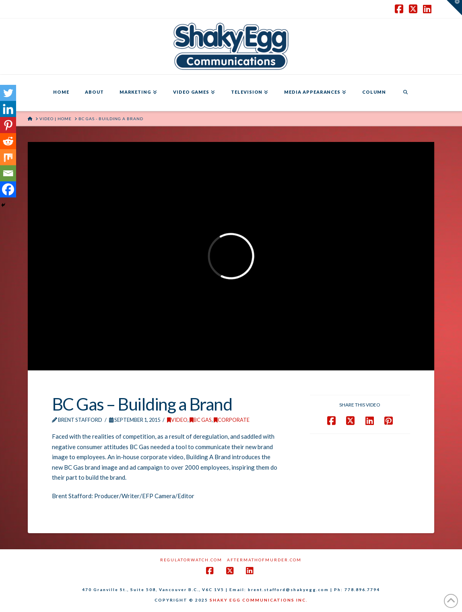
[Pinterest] (8, 125)
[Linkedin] (8, 109)
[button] (454, 7)
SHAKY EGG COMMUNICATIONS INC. (258, 600)
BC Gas (201, 420)
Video (177, 420)
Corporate (232, 420)
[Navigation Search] (405, 93)
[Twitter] (8, 93)
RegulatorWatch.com (191, 559)
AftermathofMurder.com (264, 559)
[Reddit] (8, 141)
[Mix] (8, 157)
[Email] (8, 173)
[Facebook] (8, 189)
